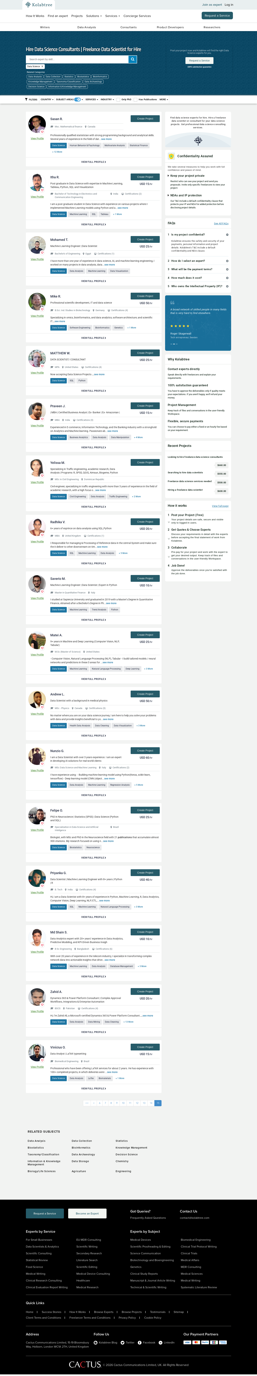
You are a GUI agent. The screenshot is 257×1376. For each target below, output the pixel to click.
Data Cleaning (102, 726)
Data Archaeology (93, 81)
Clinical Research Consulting (44, 1282)
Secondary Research (89, 1255)
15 (158, 1105)
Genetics (119, 328)
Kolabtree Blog (105, 1344)
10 (123, 1105)
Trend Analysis (99, 610)
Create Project (145, 118)
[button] (198, 235)
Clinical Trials (189, 1255)
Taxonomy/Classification (68, 81)
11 (130, 1105)
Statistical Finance (139, 145)
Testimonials (157, 1314)
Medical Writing (35, 1275)
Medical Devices (140, 1241)
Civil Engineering (78, 497)
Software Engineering (80, 328)
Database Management (122, 967)
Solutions (94, 16)
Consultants (128, 27)
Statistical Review (37, 1262)
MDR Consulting (191, 1268)
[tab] (198, 234)
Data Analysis (35, 76)
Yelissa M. (57, 463)
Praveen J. (57, 406)
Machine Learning (78, 214)
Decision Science (36, 86)
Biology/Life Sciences (42, 1172)
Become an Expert (88, 1215)
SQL (94, 214)
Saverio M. (58, 579)
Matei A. (56, 636)
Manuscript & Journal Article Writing (152, 1282)
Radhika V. (57, 522)
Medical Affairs (190, 1262)
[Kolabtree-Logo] (38, 5)
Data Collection (53, 76)
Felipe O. (56, 811)
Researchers (212, 27)
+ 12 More (57, 152)
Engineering (123, 1172)
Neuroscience (93, 848)
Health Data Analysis (80, 726)
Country (47, 99)
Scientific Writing (86, 1248)
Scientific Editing (86, 1268)
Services (112, 16)
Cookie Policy (152, 1319)
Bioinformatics (100, 76)
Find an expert (58, 16)
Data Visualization (120, 271)
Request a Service (217, 15)
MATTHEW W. (60, 353)
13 (144, 1105)
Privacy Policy (127, 1319)
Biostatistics (83, 76)
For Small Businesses (39, 1241)
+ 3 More (149, 669)
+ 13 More (129, 1023)
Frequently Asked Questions (148, 1219)
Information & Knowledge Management (67, 86)
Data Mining (94, 1023)
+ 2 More (137, 497)
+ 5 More (124, 554)
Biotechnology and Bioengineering (152, 1262)
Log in (229, 5)
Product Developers (170, 27)
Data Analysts (86, 27)
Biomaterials (105, 1080)
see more (106, 139)
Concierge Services (137, 16)
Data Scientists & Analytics (42, 1248)
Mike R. (55, 297)
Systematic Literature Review (199, 1289)
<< (87, 1105)
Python (82, 381)
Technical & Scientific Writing (148, 1289)
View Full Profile (93, 162)
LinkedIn (167, 1344)
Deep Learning (133, 669)
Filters (31, 99)
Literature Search (87, 1262)
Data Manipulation (121, 438)
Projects (77, 16)
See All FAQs (221, 223)
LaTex (91, 1080)
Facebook (146, 1344)
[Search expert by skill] (81, 59)
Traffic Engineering (119, 497)
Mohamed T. (59, 240)
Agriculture (79, 1172)
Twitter (127, 1344)
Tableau (105, 214)
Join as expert (212, 5)
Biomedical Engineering (196, 1241)
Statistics (68, 76)
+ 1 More (118, 214)
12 (137, 1105)
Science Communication (145, 1255)
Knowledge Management (40, 81)
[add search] (132, 59)
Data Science (58, 145)
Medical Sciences (192, 1275)
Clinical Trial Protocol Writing (199, 1248)
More (164, 99)
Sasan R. (56, 119)
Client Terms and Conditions (43, 1319)
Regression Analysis (120, 786)
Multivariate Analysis (115, 145)
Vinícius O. (57, 1049)
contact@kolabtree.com (194, 1219)
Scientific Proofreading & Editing (150, 1248)
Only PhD (126, 99)
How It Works (35, 16)
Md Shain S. (58, 933)
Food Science (34, 1268)
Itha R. (54, 177)
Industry (107, 99)
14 (151, 1105)
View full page (220, 506)
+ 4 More (139, 438)
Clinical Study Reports (144, 1275)
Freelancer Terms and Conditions (89, 1319)
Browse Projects (132, 1314)
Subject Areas (69, 99)
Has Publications (148, 99)
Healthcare (83, 1282)
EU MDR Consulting (88, 1241)
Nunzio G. (57, 752)
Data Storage (80, 1163)
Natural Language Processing (106, 669)
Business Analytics (79, 438)
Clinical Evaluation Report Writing (47, 1289)
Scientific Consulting (39, 1255)
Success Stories (51, 1314)
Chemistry (122, 1163)
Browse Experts (103, 1314)
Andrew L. (57, 695)
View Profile (37, 138)
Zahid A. (56, 993)
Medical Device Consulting (93, 1275)
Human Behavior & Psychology (85, 145)
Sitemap (179, 1314)
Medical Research (87, 1289)
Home (29, 1314)
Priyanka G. (58, 874)
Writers (45, 27)
